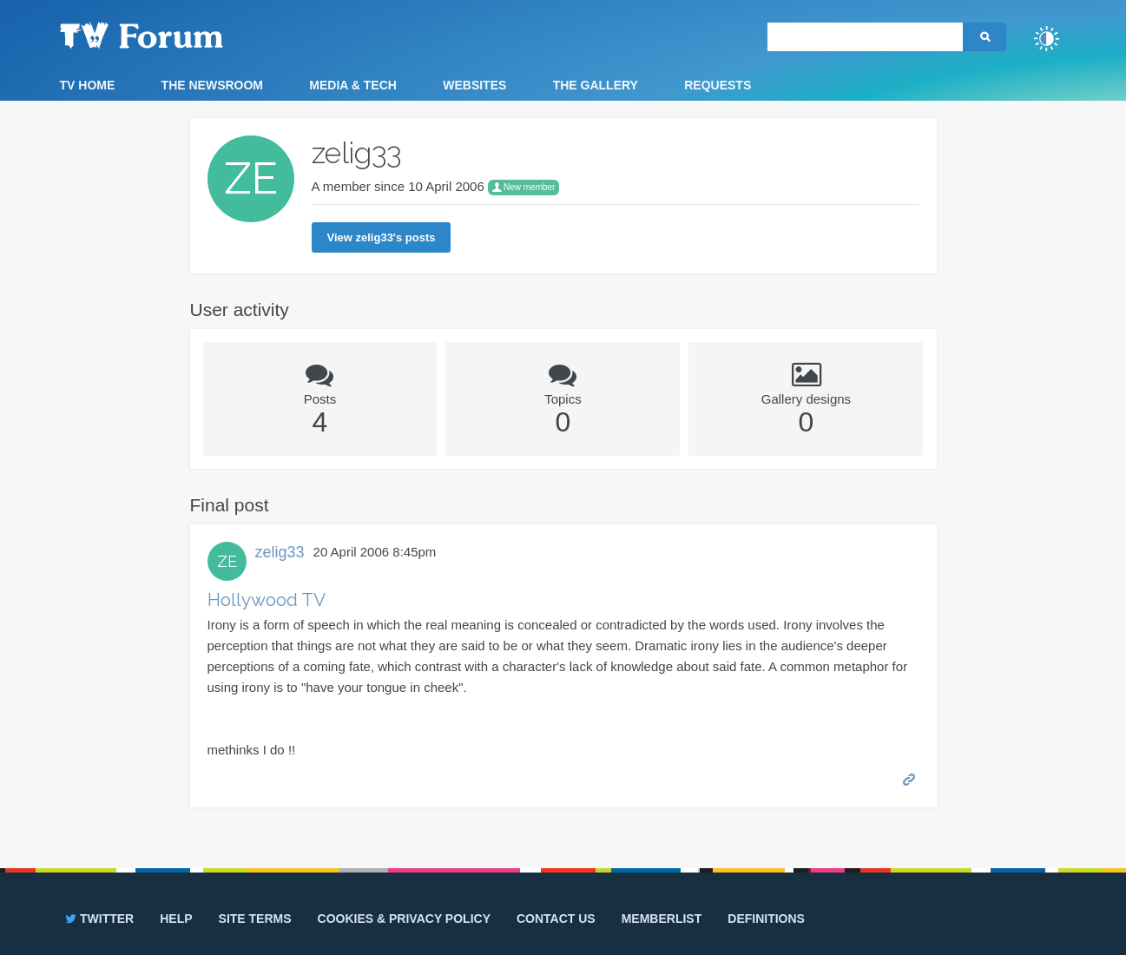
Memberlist (662, 918)
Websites (474, 85)
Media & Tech (353, 85)
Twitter (98, 918)
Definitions (766, 918)
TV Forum (168, 34)
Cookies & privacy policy (404, 918)
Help (176, 918)
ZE (227, 561)
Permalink (910, 778)
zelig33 (280, 552)
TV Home (87, 85)
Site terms (255, 918)
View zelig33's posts (381, 237)
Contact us (556, 918)
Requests (717, 85)
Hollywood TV (266, 599)
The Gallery (595, 85)
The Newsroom (212, 85)
